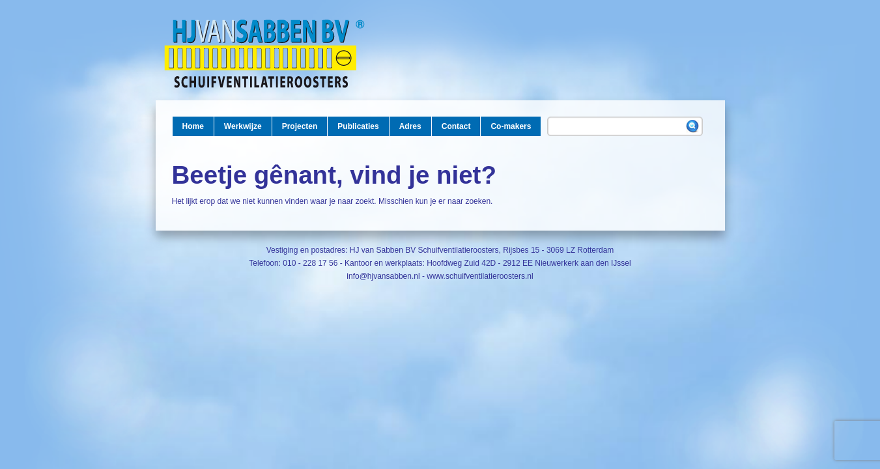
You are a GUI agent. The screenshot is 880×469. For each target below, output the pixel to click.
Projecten (300, 126)
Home (193, 126)
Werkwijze (243, 126)
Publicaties (357, 126)
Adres (410, 126)
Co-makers (510, 126)
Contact (456, 126)
